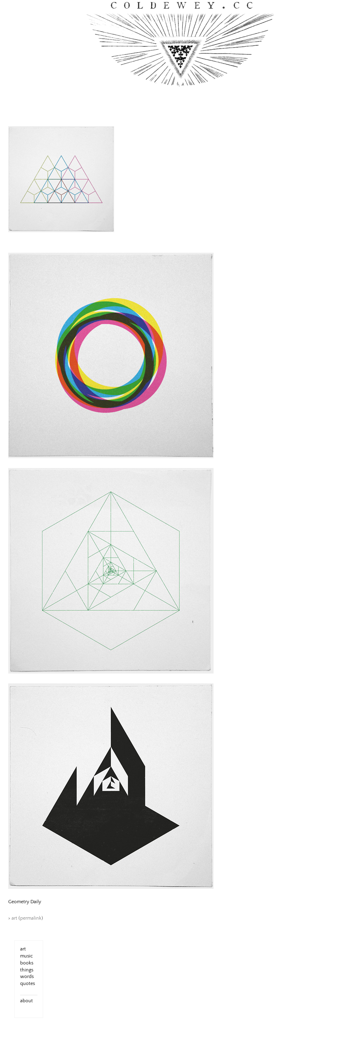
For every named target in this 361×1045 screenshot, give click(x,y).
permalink (30, 918)
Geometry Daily (24, 901)
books (26, 963)
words (27, 976)
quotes (27, 983)
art (14, 918)
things (26, 970)
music (26, 956)
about (26, 1000)
